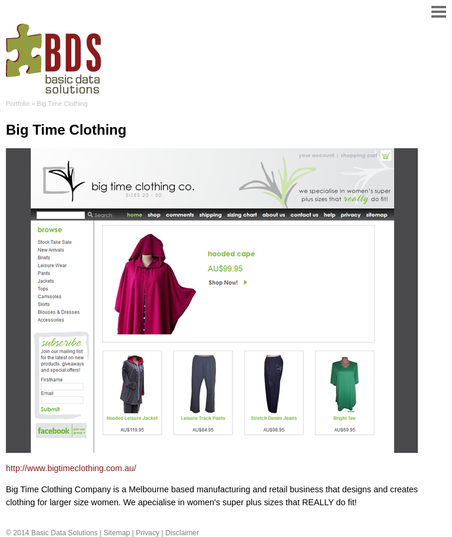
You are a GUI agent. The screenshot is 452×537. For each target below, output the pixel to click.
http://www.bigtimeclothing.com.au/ (71, 468)
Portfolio (17, 103)
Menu (434, 12)
